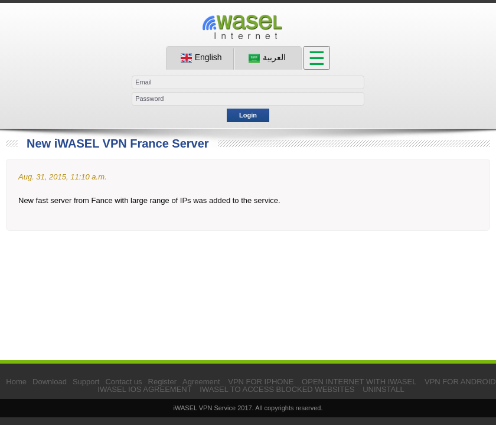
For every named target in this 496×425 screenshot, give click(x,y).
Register (162, 381)
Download (49, 381)
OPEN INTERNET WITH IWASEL (359, 381)
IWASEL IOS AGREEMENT (144, 389)
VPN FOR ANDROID (460, 381)
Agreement (201, 381)
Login (248, 115)
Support (86, 381)
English (201, 58)
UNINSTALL (383, 389)
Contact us (123, 381)
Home (16, 381)
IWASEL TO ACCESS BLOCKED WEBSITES (277, 389)
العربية (267, 58)
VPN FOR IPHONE (260, 381)
